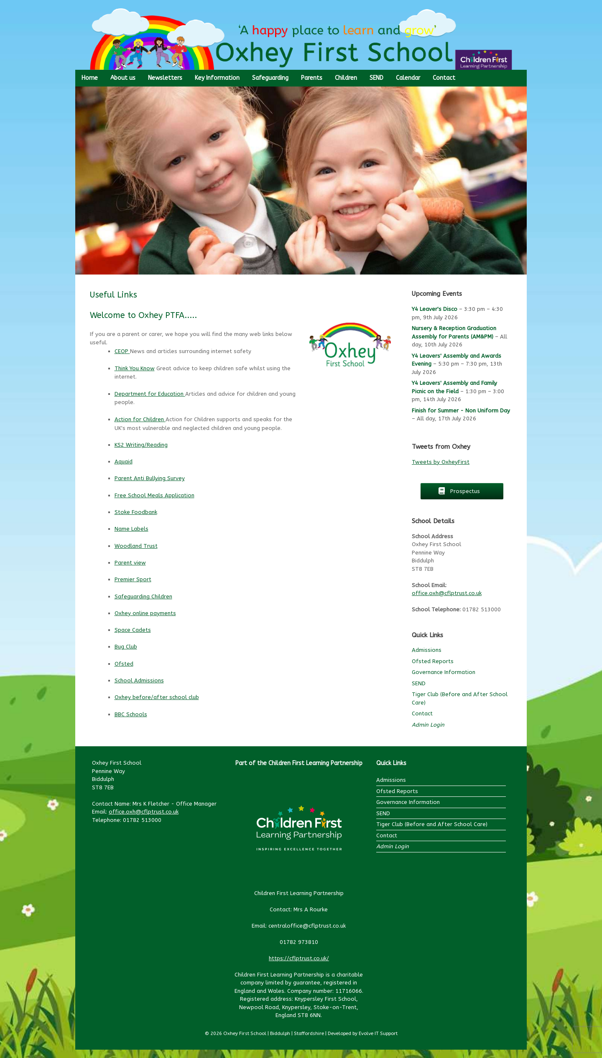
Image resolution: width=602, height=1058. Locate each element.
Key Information (217, 77)
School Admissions (139, 680)
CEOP (122, 351)
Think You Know (135, 368)
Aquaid (124, 461)
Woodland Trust (136, 546)
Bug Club (126, 646)
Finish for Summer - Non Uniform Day (461, 410)
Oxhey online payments (145, 613)
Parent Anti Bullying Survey (150, 478)
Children (346, 77)
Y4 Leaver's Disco (434, 309)
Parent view (130, 563)
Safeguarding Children (143, 596)
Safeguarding (270, 77)
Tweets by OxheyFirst (440, 462)
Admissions (426, 650)
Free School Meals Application (154, 495)
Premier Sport (133, 579)
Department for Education (150, 394)
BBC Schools (131, 714)
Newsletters (165, 77)
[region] (301, 180)
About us (122, 77)
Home (90, 77)
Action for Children (140, 419)
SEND (376, 77)
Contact (444, 77)
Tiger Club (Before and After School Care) (431, 824)
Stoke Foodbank (136, 512)
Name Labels (131, 529)
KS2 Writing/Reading (141, 445)
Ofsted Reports (433, 661)
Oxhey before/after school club (157, 697)
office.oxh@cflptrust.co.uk (447, 593)
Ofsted (124, 664)
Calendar (408, 77)
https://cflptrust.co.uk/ (299, 958)
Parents (311, 77)
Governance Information (443, 672)
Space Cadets (133, 630)
